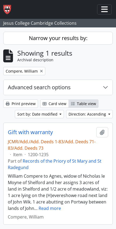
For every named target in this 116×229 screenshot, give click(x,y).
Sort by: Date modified (38, 114)
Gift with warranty (30, 132)
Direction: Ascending (88, 114)
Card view (54, 103)
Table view (83, 103)
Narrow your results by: (58, 38)
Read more (50, 208)
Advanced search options (39, 87)
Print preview (21, 103)
